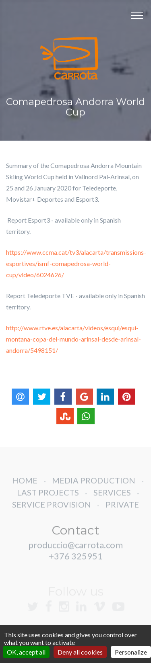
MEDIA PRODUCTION (93, 487)
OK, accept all (26, 652)
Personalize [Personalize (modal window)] (131, 652)
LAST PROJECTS (48, 499)
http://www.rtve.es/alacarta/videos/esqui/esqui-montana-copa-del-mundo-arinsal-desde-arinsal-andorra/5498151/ (73, 339)
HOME (24, 487)
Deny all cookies (80, 652)
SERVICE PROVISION (51, 511)
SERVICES (112, 499)
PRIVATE (122, 511)
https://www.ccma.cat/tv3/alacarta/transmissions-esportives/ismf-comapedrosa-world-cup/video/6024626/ (76, 263)
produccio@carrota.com (75, 551)
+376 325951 (76, 562)
